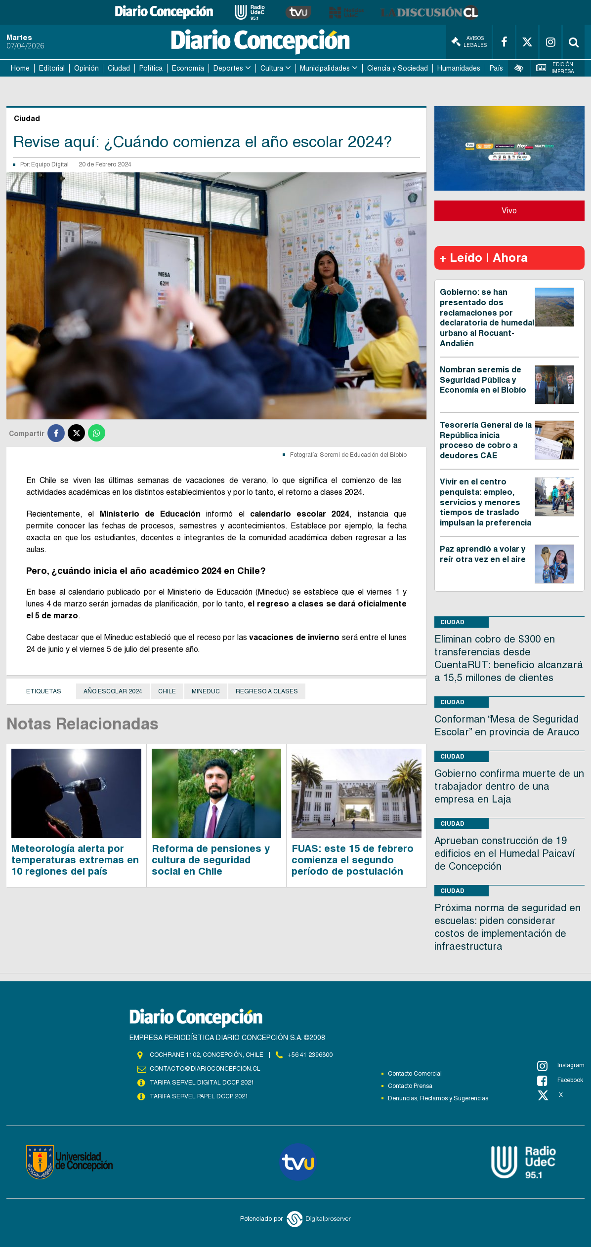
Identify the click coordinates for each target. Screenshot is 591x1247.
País (496, 68)
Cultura (271, 68)
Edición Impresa (555, 68)
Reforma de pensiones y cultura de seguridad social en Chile (211, 860)
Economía (188, 68)
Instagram (561, 1066)
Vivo (509, 210)
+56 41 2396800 (310, 1054)
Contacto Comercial (415, 1073)
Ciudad (119, 68)
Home (20, 68)
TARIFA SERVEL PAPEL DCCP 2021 (199, 1096)
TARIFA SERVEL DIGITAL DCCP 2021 (202, 1082)
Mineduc (206, 691)
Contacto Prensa (410, 1086)
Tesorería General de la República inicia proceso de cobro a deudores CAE (486, 440)
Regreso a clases (267, 691)
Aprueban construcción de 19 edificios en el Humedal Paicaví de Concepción (504, 853)
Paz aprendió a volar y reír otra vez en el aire (483, 554)
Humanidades (458, 68)
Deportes (228, 68)
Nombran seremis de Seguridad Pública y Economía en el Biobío (483, 380)
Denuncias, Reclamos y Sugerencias (438, 1098)
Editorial (52, 68)
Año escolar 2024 (113, 691)
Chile (167, 691)
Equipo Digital (50, 164)
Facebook (560, 1080)
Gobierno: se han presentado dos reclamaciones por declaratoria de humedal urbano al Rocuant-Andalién (487, 317)
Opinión (86, 68)
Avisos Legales (469, 42)
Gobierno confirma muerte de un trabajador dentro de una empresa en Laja (509, 786)
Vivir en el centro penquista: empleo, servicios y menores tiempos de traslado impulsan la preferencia (485, 502)
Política (151, 68)
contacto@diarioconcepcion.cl (205, 1068)
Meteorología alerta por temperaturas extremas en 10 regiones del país (75, 860)
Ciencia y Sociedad (397, 68)
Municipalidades (325, 68)
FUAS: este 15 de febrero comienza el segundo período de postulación (353, 860)
